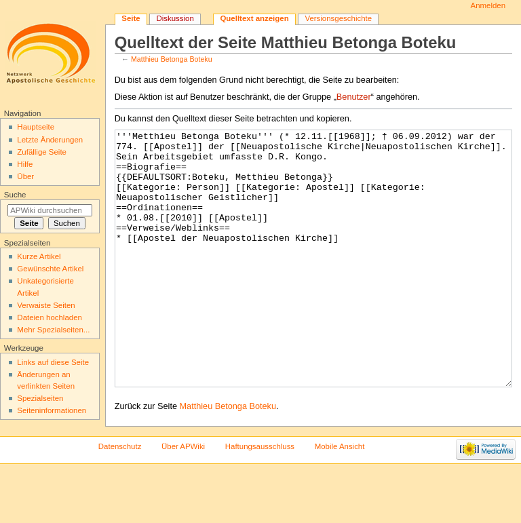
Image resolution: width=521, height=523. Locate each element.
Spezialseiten (40, 398)
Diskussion (174, 18)
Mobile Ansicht (340, 497)
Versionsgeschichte (338, 18)
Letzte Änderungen (50, 140)
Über (25, 176)
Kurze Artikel (38, 256)
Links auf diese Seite (53, 362)
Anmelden (488, 5)
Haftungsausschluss (259, 497)
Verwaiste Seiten (46, 305)
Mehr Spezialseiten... (53, 330)
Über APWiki (183, 497)
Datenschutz (120, 497)
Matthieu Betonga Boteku (171, 59)
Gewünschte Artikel (50, 269)
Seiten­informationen (51, 410)
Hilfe (25, 164)
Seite (130, 18)
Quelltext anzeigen (254, 18)
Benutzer (353, 97)
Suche (15, 195)
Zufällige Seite (41, 152)
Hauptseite (35, 127)
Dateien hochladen (49, 317)
